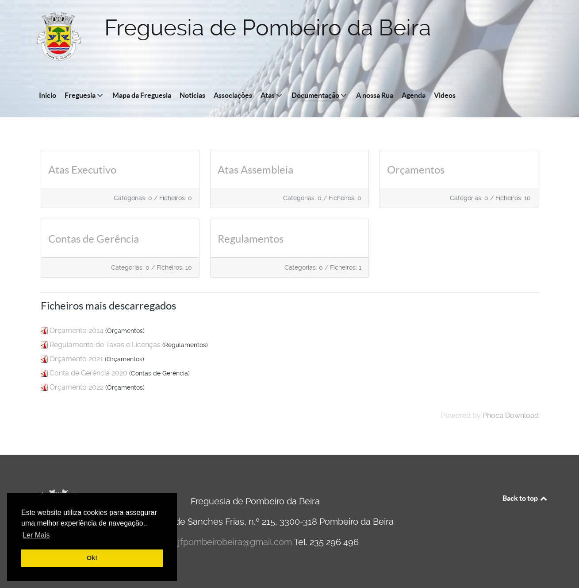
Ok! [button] (92, 557)
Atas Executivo (82, 170)
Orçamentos (416, 170)
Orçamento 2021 (76, 359)
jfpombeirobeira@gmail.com (235, 542)
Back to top (525, 498)
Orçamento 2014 (77, 330)
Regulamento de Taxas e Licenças (105, 344)
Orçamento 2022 (77, 387)
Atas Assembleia (255, 170)
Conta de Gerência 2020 (88, 373)
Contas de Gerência (93, 239)
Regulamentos (251, 239)
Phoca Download (511, 415)
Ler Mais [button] (36, 535)
